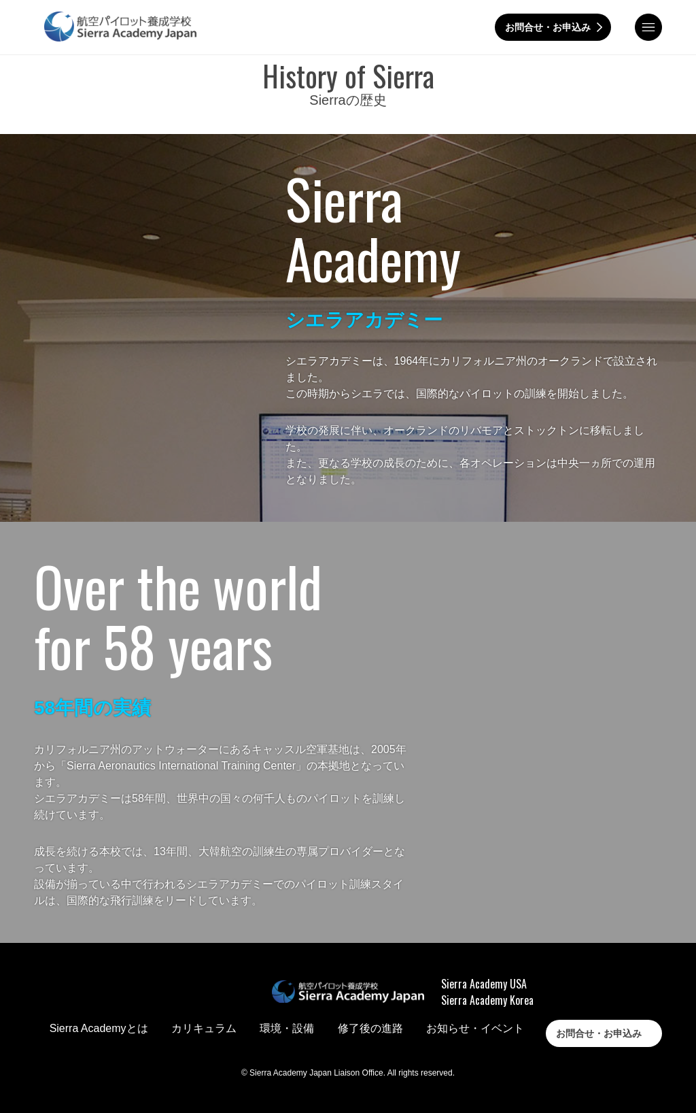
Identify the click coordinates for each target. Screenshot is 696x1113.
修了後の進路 (370, 1028)
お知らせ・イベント (475, 1028)
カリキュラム (204, 1028)
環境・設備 (287, 1028)
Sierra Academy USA (484, 984)
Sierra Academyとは (99, 1028)
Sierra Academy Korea (487, 1000)
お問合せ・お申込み (548, 27)
